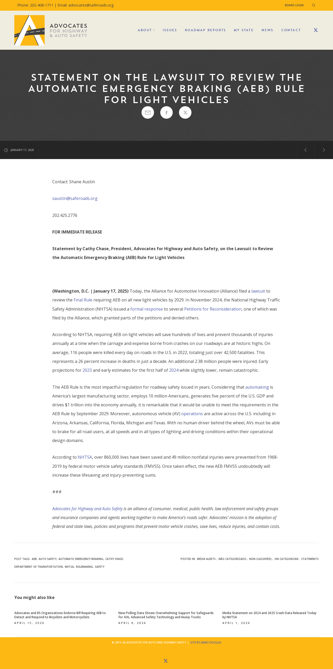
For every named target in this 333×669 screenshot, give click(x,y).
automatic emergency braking (81, 559)
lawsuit (258, 291)
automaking (257, 387)
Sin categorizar (286, 559)
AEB (34, 559)
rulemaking (84, 567)
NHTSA (85, 457)
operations (192, 413)
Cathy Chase (114, 559)
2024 (173, 370)
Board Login (294, 5)
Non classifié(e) (260, 559)
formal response (146, 309)
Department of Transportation (38, 567)
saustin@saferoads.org (75, 198)
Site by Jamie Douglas (205, 642)
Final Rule (83, 300)
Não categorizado (232, 559)
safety (99, 567)
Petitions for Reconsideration (212, 309)
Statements (310, 559)
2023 (87, 370)
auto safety (47, 559)
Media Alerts (206, 559)
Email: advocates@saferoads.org (85, 5)
